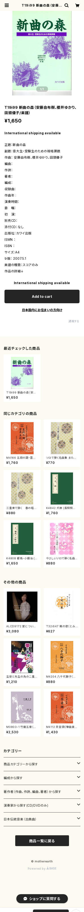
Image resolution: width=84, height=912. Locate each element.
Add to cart (42, 296)
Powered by (42, 868)
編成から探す (13, 778)
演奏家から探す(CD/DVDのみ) (26, 805)
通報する (74, 321)
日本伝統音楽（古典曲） (20, 819)
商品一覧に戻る (42, 841)
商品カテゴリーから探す (21, 764)
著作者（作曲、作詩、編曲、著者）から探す (32, 792)
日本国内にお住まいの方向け (42, 310)
